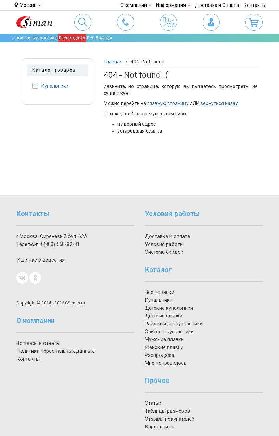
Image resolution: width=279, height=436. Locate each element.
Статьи (153, 403)
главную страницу (168, 103)
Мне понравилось (166, 363)
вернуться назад (219, 103)
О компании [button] (135, 5)
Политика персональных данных (55, 351)
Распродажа (72, 37)
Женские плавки (164, 347)
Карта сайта (159, 427)
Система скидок (164, 252)
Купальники (50, 86)
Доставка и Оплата (217, 5)
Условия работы (164, 244)
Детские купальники (169, 308)
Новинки (21, 37)
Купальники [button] (45, 37)
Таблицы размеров (167, 411)
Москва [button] (27, 5)
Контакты (255, 5)
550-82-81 (59, 244)
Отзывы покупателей (169, 419)
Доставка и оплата (167, 236)
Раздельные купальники (174, 324)
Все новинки (159, 292)
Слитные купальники (169, 331)
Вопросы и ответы (38, 343)
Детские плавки (163, 316)
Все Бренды (99, 37)
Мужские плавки (164, 339)
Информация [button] (173, 5)
